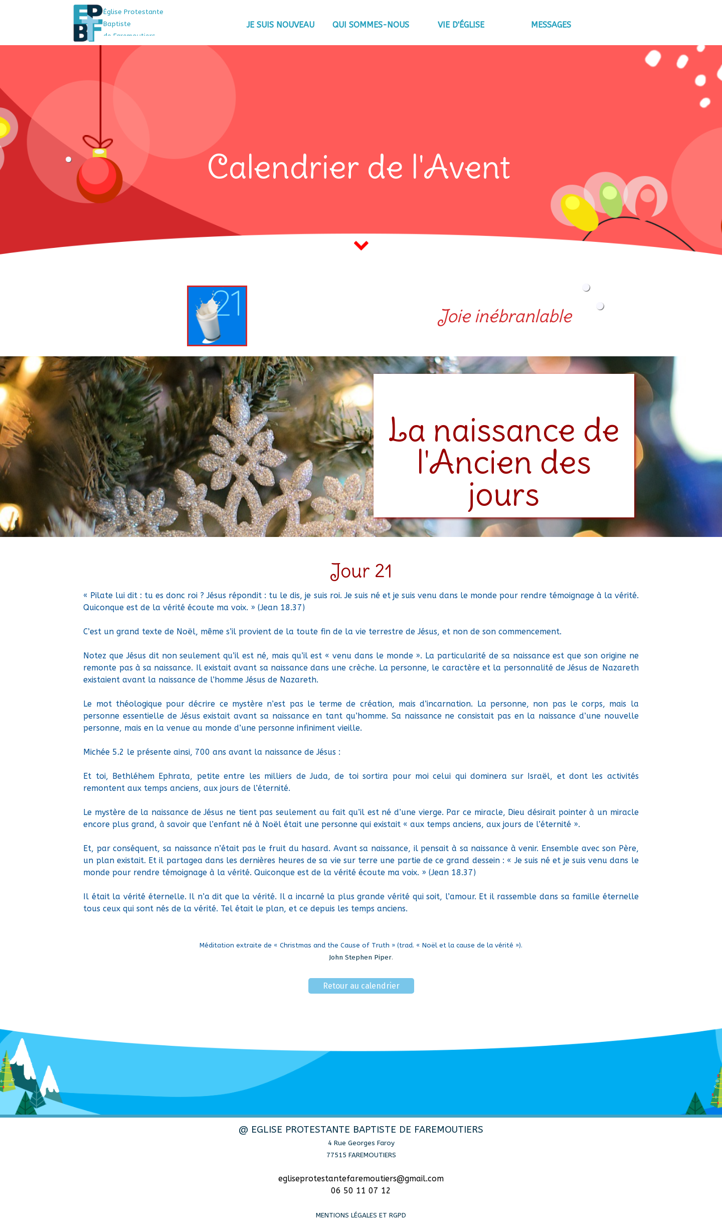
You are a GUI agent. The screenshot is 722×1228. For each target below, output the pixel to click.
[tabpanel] (148, 24)
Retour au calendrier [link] (361, 986)
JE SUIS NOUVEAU (280, 25)
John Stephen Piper (360, 957)
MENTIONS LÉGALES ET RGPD (361, 1215)
